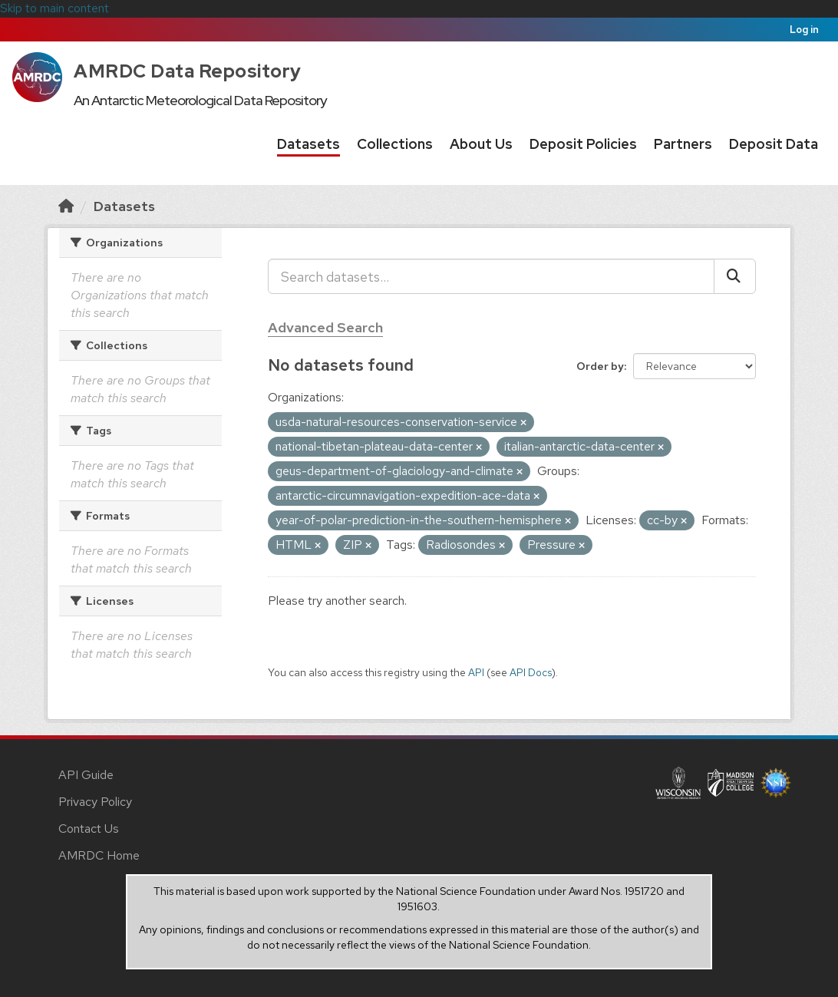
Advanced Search (325, 327)
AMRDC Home (99, 855)
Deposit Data (773, 144)
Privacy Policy (95, 802)
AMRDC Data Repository (188, 71)
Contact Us (88, 828)
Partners (683, 144)
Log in (804, 29)
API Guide (86, 775)
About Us (481, 144)
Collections (395, 144)
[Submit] (735, 276)
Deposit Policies (583, 144)
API (476, 672)
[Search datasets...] (491, 276)
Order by (600, 366)
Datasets (308, 144)
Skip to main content (54, 8)
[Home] (66, 206)
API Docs (531, 672)
